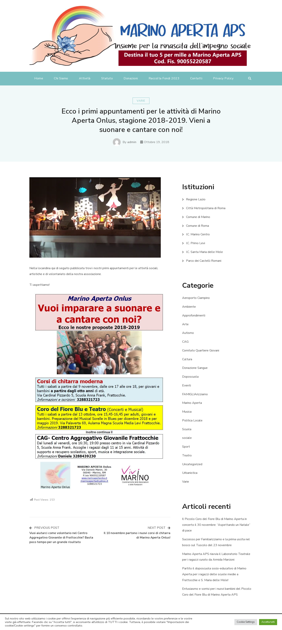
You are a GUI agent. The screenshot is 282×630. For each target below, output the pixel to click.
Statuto (107, 78)
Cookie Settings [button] (246, 622)
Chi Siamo (61, 78)
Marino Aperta (192, 403)
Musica (187, 412)
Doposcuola (190, 377)
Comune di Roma (197, 226)
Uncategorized (192, 464)
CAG (185, 342)
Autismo (188, 333)
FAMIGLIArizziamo (195, 394)
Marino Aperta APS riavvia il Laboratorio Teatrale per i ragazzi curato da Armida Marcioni (216, 557)
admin (131, 142)
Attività (84, 78)
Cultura (187, 359)
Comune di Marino (198, 217)
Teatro (187, 455)
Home (38, 78)
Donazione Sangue (195, 368)
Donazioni (131, 78)
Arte (185, 324)
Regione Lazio (195, 199)
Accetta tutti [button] (268, 622)
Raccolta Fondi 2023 (164, 78)
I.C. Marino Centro (198, 234)
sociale (187, 438)
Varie (141, 101)
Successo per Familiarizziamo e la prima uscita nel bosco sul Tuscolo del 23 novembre (216, 542)
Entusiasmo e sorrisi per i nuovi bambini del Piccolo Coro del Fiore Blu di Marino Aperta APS (216, 592)
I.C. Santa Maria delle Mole (204, 252)
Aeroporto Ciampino (196, 298)
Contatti (196, 78)
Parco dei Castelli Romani (203, 261)
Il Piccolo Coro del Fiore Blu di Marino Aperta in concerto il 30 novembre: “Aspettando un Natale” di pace (216, 525)
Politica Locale (192, 420)
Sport (186, 446)
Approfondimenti (193, 315)
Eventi (186, 385)
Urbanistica (189, 473)
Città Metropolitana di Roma (205, 208)
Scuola (186, 429)
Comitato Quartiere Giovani (200, 350)
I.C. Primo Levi (195, 243)
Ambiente (189, 307)
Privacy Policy (223, 78)
